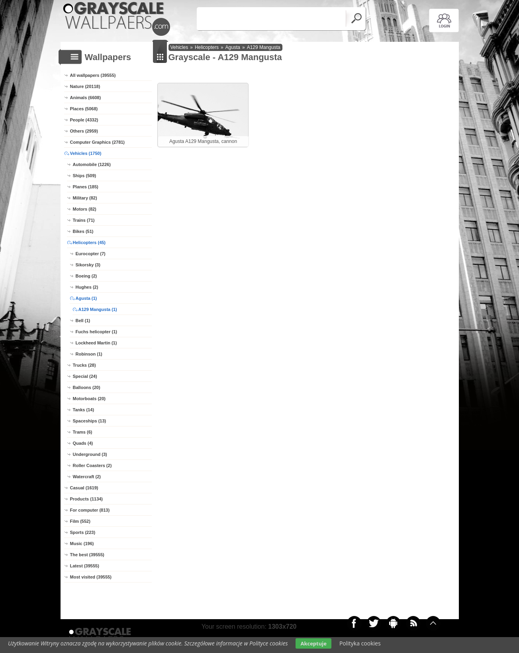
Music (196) (82, 543)
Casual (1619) (84, 487)
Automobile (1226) (92, 164)
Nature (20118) (85, 86)
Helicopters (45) (89, 242)
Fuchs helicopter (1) (97, 331)
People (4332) (84, 119)
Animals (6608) (85, 97)
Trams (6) (82, 432)
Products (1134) (86, 499)
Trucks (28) (84, 365)
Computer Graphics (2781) (97, 142)
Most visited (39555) (91, 577)
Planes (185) (85, 186)
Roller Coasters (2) (92, 465)
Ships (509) (84, 175)
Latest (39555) (84, 565)
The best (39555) (87, 554)
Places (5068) (84, 108)
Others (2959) (84, 131)
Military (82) (85, 198)
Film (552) (80, 521)
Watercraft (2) (87, 476)
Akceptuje (313, 643)
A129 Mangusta (263, 47)
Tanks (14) (83, 409)
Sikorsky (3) (88, 264)
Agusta (232, 47)
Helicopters (207, 47)
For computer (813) (90, 510)
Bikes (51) (83, 231)
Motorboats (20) (89, 398)
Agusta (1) (86, 298)
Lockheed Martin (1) (96, 342)
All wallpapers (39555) (93, 75)
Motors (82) (84, 209)
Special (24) (85, 376)
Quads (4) (83, 443)
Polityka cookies (360, 643)
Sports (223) (83, 532)
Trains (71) (84, 220)
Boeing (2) (86, 276)
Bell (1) (83, 320)
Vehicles (179, 47)
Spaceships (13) (89, 420)
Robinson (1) (89, 354)
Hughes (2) (87, 287)
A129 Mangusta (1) (97, 309)
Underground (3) (90, 454)
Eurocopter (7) (91, 253)
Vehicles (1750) (86, 153)
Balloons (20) (86, 387)
